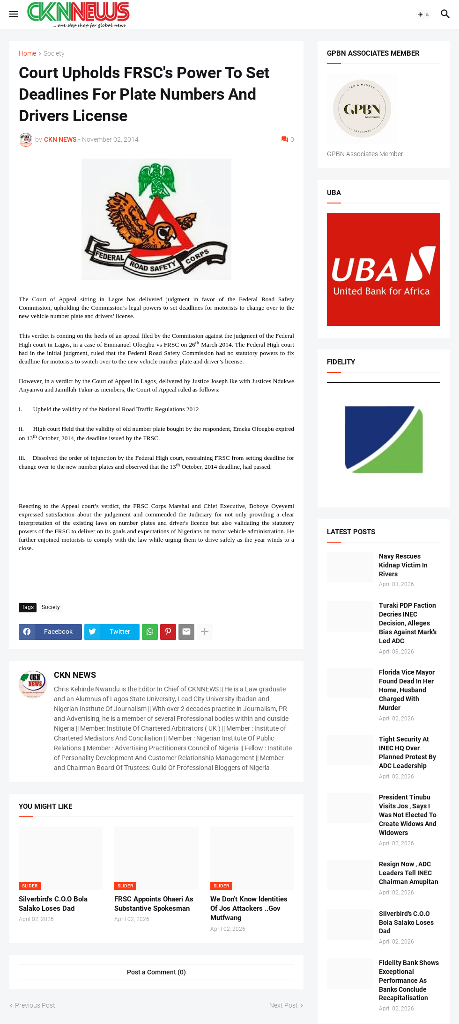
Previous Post (35, 1005)
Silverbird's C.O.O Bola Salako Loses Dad (53, 904)
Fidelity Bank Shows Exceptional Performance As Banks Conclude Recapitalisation (409, 980)
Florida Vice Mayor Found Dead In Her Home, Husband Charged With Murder (407, 690)
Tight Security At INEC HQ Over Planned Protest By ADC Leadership (407, 752)
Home (27, 53)
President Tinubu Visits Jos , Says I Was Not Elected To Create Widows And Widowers (408, 814)
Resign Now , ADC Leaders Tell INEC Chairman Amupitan (408, 873)
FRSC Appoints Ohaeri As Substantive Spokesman (153, 904)
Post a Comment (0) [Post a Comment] (156, 972)
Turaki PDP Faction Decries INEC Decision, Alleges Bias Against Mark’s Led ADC (408, 623)
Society (54, 53)
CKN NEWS (75, 675)
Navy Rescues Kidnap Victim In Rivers (403, 565)
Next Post (283, 1005)
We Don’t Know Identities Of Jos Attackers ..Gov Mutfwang (249, 908)
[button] (13, 14)
